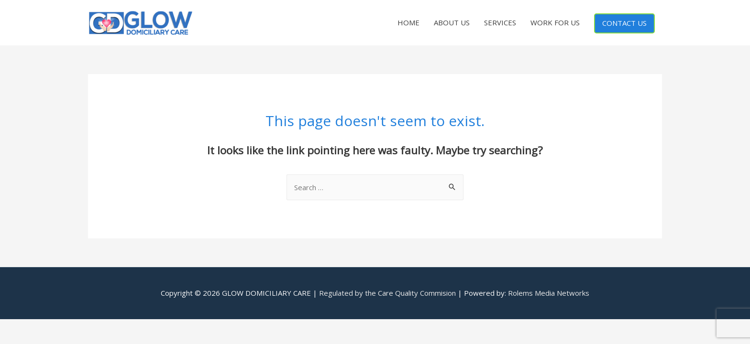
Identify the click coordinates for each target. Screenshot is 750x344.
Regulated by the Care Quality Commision (387, 293)
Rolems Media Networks (548, 293)
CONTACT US (624, 23)
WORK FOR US (555, 22)
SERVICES (500, 22)
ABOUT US (452, 22)
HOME (408, 22)
